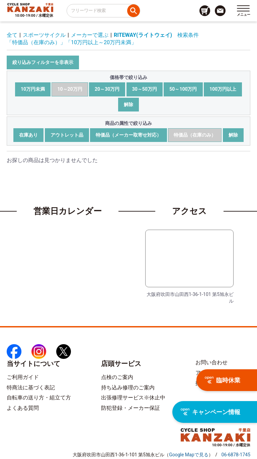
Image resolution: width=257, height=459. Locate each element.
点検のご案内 (117, 377)
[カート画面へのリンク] (204, 10)
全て (12, 35)
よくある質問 (23, 408)
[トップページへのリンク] (30, 7)
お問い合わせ (211, 362)
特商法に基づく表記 (31, 387)
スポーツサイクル (44, 35)
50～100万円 (183, 89)
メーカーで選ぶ (89, 35)
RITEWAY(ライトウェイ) (143, 35)
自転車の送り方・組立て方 (39, 397)
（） (188, 454)
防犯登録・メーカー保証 (130, 408)
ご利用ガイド (23, 377)
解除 (128, 104)
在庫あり (28, 135)
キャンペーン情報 (210, 411)
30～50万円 (144, 89)
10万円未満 (33, 89)
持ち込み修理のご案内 (128, 387)
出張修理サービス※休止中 (133, 397)
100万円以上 (222, 89)
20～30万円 (107, 89)
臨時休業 (222, 380)
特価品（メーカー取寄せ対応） (128, 135)
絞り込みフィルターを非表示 (42, 62)
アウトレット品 (67, 135)
